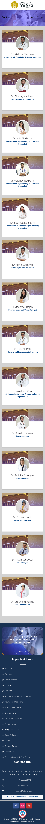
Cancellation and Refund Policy (17, 757)
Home (32, 17)
